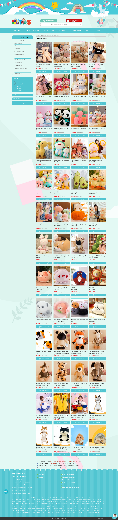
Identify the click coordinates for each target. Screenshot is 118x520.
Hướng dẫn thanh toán (68, 477)
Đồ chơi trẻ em (49, 30)
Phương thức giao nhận (68, 480)
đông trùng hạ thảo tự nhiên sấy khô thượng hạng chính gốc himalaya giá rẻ (63, 512)
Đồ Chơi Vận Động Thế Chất (22, 46)
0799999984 (48, 20)
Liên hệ (98, 30)
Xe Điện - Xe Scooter (32, 30)
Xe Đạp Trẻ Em (18, 65)
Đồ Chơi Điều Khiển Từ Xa (21, 68)
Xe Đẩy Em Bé (18, 57)
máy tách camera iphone (26, 514)
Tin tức (88, 30)
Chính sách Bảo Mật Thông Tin (70, 487)
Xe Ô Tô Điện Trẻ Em (19, 54)
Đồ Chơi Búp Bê (18, 62)
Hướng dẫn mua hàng (68, 474)
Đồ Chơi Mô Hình (19, 73)
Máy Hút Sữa (18, 48)
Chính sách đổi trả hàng (68, 482)
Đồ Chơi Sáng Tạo (19, 51)
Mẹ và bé (62, 30)
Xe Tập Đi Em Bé (18, 43)
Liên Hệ (41, 477)
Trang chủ (16, 30)
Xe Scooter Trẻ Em (19, 71)
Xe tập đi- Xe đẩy (75, 30)
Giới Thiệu (41, 474)
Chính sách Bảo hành (68, 485)
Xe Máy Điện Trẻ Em (19, 40)
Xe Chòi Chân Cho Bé (20, 59)
